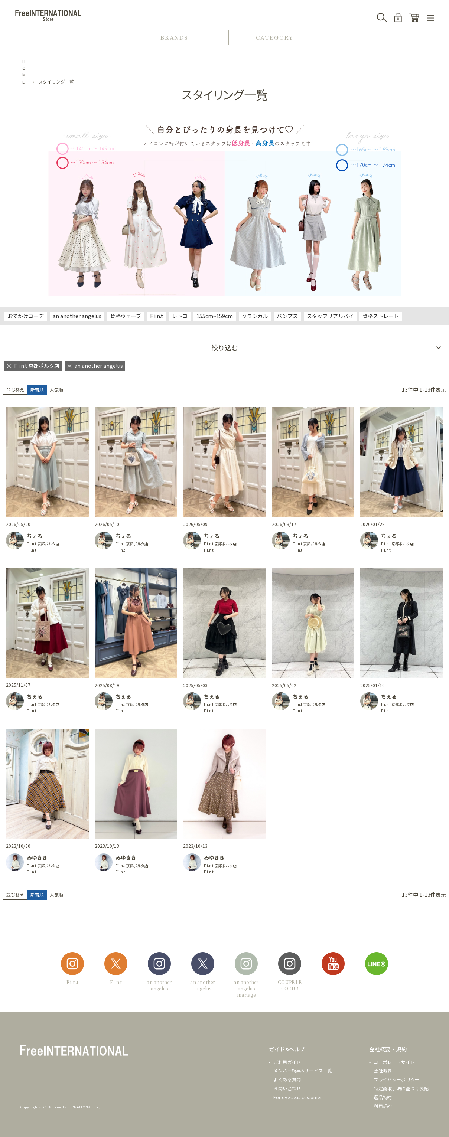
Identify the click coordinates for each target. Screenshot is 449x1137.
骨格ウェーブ (125, 316)
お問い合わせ (287, 1088)
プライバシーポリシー (397, 1079)
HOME (24, 71)
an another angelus (77, 316)
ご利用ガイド (287, 1062)
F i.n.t (156, 316)
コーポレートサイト (394, 1062)
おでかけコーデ (25, 316)
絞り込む (224, 347)
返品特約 (383, 1097)
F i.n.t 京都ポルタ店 (43, 543)
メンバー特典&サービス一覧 (302, 1070)
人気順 (56, 389)
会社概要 (383, 1070)
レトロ (180, 316)
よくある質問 (287, 1079)
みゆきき (37, 857)
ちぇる (34, 535)
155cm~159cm (214, 316)
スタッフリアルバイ (330, 316)
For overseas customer (297, 1097)
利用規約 (383, 1106)
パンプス (287, 316)
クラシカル (255, 316)
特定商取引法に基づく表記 (401, 1088)
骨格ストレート (380, 316)
